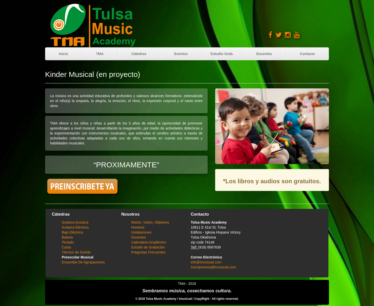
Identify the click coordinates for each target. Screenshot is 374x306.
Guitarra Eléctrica (75, 227)
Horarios (137, 227)
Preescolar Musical (77, 257)
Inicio (63, 54)
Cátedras (138, 54)
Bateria (67, 237)
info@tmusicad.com (206, 262)
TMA (99, 54)
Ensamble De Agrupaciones (83, 262)
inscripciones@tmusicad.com (213, 267)
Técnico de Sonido (76, 252)
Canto (66, 247)
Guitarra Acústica (75, 222)
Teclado (68, 242)
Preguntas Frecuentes (148, 252)
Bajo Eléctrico (72, 232)
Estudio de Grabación (148, 247)
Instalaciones (141, 232)
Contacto (307, 54)
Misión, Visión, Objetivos (150, 222)
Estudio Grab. (222, 54)
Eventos (181, 54)
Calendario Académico (148, 242)
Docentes (264, 54)
